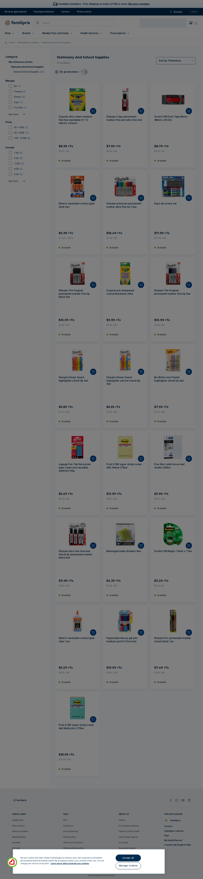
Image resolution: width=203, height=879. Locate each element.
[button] (12, 862)
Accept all (128, 857)
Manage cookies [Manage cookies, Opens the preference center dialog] (128, 865)
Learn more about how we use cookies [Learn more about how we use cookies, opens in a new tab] (70, 863)
